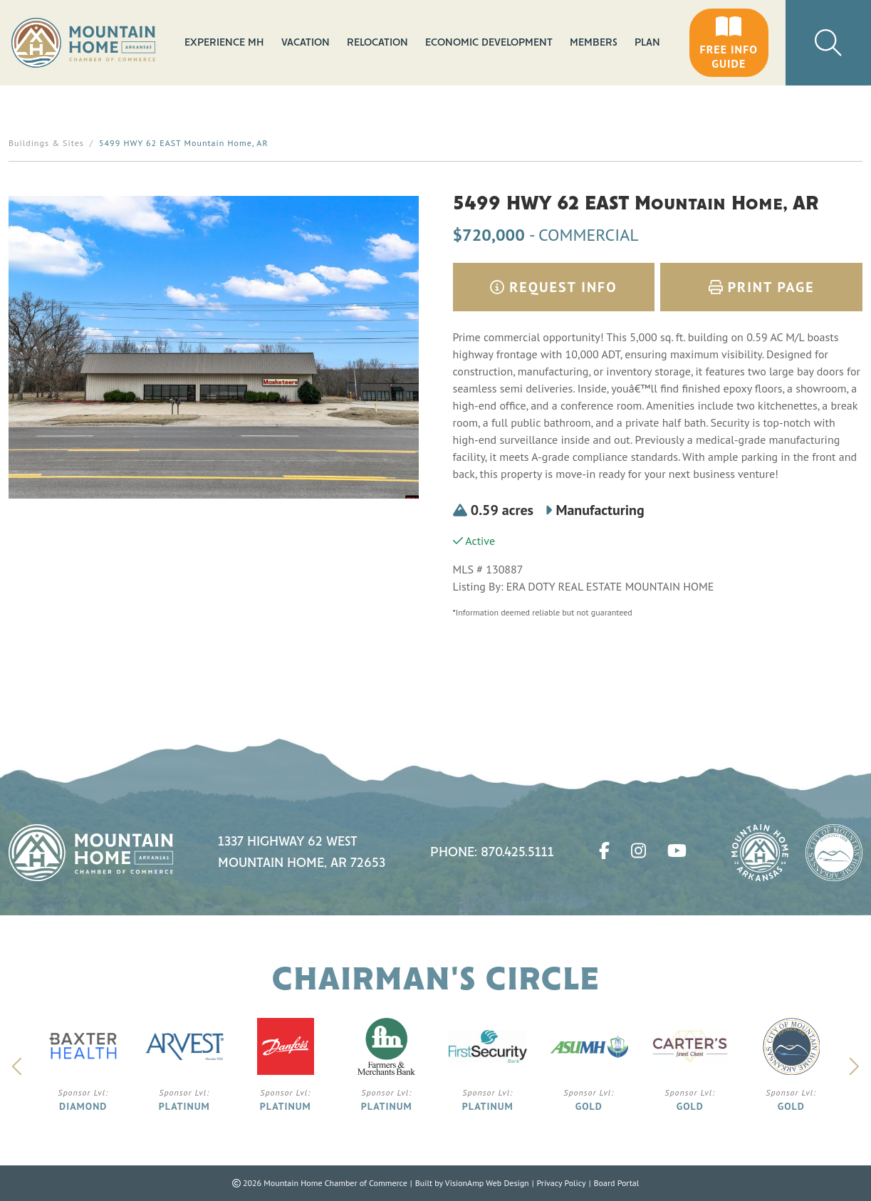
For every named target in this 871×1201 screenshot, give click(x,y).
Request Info (553, 287)
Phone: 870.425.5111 (492, 853)
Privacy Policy (560, 1182)
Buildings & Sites (46, 142)
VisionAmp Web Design (487, 1182)
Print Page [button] (762, 287)
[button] (728, 43)
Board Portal (616, 1182)
